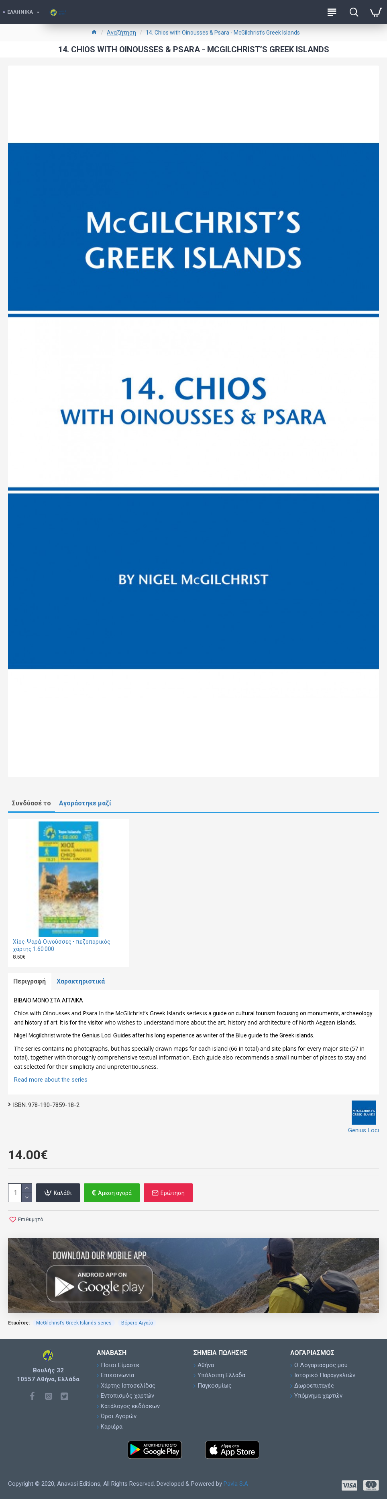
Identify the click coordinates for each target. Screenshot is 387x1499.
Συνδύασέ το (31, 803)
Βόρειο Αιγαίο (137, 1324)
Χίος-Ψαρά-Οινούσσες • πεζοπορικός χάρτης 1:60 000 (61, 945)
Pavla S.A (236, 1483)
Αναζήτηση (121, 32)
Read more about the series (51, 1080)
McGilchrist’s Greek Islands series (74, 1324)
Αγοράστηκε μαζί (85, 803)
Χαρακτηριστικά (83, 982)
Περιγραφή (30, 982)
